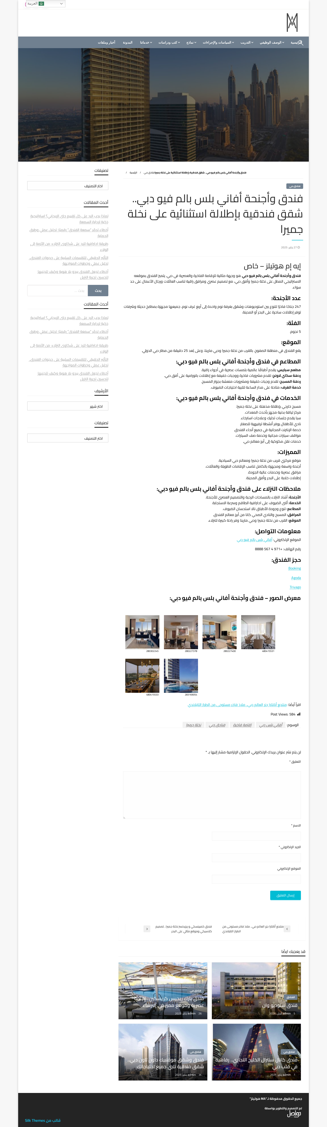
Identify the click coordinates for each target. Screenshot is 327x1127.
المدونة (127, 42)
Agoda (296, 577)
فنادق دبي (149, 172)
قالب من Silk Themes (43, 1120)
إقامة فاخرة (242, 725)
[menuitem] (271, 42)
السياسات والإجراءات (217, 42)
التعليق (295, 761)
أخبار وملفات (106, 42)
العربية (35, 3)
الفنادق (291, 997)
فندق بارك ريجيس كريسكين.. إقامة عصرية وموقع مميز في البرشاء (169, 1002)
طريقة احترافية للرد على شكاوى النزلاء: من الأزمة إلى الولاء (69, 246)
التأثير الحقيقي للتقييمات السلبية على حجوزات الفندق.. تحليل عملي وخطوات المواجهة (68, 260)
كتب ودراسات (168, 42)
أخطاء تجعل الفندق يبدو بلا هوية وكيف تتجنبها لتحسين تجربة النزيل (73, 274)
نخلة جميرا (193, 725)
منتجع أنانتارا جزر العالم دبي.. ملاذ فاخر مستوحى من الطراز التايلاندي (237, 704)
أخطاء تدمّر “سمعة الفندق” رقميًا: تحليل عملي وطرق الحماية (69, 232)
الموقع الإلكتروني (289, 868)
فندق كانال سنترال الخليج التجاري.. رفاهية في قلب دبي (256, 1063)
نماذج (189, 42)
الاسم (296, 825)
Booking (294, 568)
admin (287, 1013)
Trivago (295, 587)
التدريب (245, 42)
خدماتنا (144, 42)
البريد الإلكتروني (290, 847)
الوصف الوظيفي (270, 42)
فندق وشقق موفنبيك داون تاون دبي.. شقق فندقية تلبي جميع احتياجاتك (165, 1063)
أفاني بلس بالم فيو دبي (254, 539)
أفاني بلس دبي (270, 725)
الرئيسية (133, 172)
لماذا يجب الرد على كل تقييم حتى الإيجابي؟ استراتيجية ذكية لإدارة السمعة (69, 218)
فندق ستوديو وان (279, 1005)
